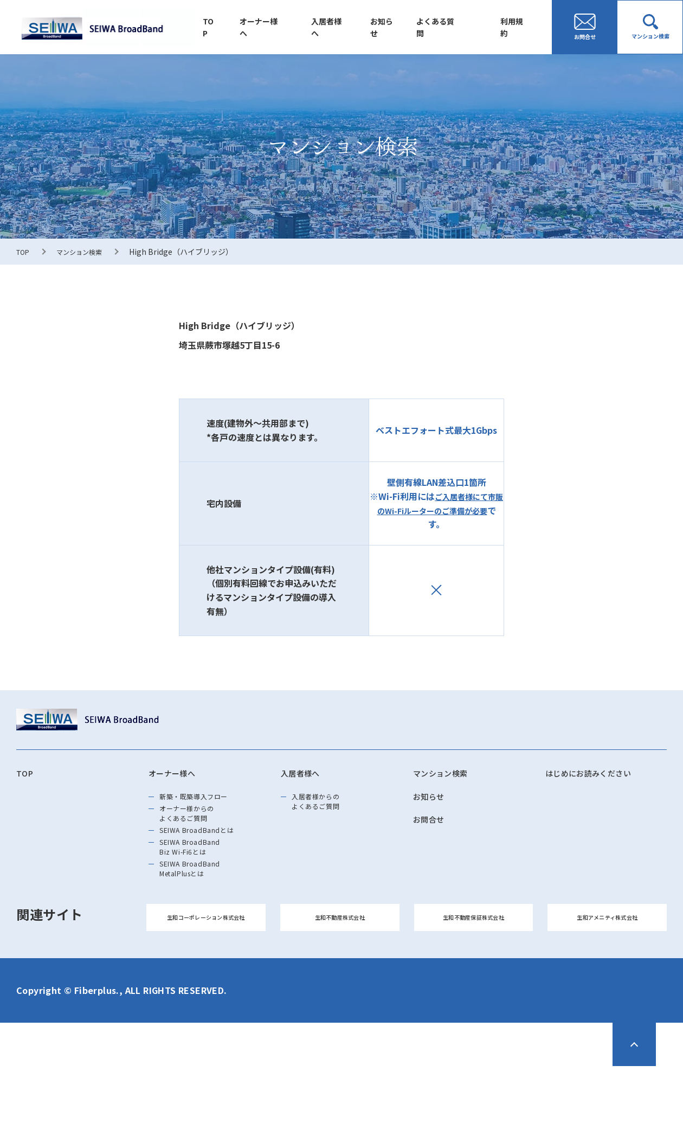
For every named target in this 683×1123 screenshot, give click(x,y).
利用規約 (517, 27)
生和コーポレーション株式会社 (206, 968)
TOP (235, 27)
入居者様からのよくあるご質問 (326, 810)
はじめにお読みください (600, 775)
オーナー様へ (282, 27)
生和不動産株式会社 (340, 968)
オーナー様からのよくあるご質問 (198, 828)
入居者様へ (346, 27)
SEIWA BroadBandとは (211, 852)
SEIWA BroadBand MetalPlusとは (201, 909)
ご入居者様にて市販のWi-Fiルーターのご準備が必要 (436, 503)
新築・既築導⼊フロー (207, 803)
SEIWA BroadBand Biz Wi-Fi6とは (201, 878)
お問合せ (433, 828)
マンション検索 (85, 251)
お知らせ (396, 27)
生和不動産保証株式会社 (473, 968)
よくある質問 (445, 27)
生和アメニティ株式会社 (607, 968)
